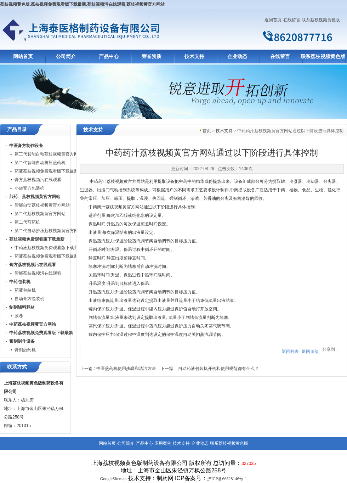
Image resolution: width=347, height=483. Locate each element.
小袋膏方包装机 (29, 188)
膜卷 (19, 315)
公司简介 (66, 56)
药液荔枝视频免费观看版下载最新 (46, 171)
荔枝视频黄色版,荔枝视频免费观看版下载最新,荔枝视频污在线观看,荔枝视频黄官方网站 (82, 4)
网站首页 (23, 56)
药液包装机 (25, 290)
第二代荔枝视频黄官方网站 (40, 213)
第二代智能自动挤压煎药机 (40, 162)
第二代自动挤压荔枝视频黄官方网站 (49, 230)
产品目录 (17, 129)
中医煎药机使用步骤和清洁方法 (126, 368)
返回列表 (290, 351)
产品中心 (109, 56)
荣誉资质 (151, 56)
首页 (207, 130)
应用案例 (162, 443)
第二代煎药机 (27, 222)
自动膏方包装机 (29, 298)
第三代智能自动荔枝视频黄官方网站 (49, 154)
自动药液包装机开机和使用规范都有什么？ (218, 368)
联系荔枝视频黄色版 (321, 19)
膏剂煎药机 (25, 349)
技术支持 (194, 56)
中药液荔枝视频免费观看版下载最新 (49, 247)
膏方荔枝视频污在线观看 (38, 179)
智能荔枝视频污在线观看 (38, 273)
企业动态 (237, 56)
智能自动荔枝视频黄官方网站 (42, 205)
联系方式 (17, 367)
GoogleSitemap (113, 478)
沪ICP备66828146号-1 (227, 478)
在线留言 (291, 19)
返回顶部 (310, 351)
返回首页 (272, 19)
